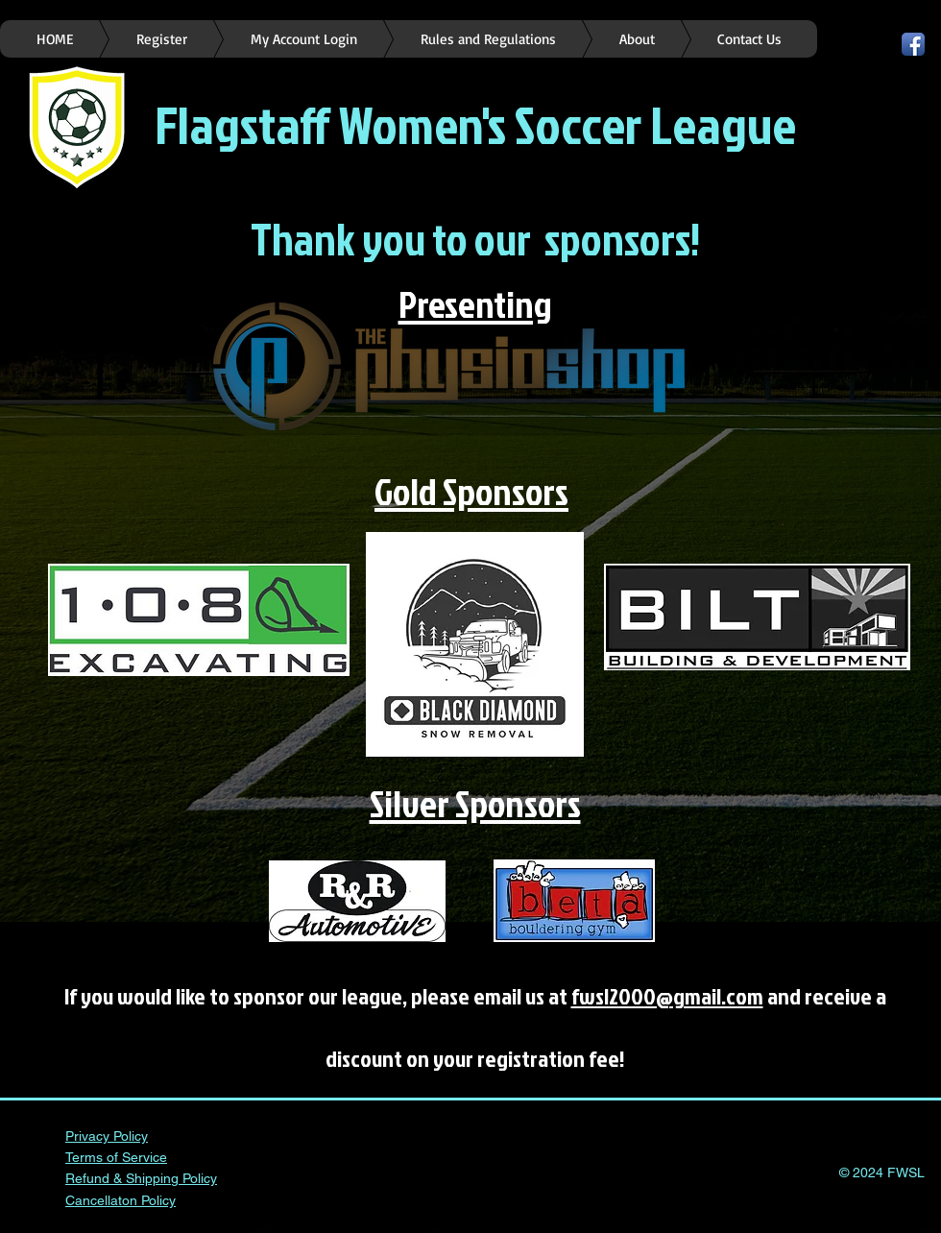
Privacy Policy (106, 1136)
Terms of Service (116, 1157)
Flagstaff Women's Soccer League (475, 124)
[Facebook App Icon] (913, 44)
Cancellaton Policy (120, 1200)
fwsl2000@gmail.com (667, 995)
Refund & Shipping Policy (141, 1178)
